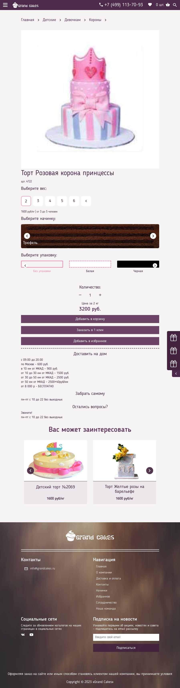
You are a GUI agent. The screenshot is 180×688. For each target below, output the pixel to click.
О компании (104, 572)
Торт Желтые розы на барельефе (124, 489)
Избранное (103, 596)
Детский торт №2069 (55, 487)
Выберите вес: (34, 188)
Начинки (101, 590)
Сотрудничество (106, 602)
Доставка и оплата (108, 578)
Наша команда (106, 608)
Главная (101, 566)
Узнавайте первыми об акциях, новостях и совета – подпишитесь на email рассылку (126, 627)
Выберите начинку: (38, 218)
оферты (89, 678)
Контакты (102, 584)
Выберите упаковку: (39, 255)
